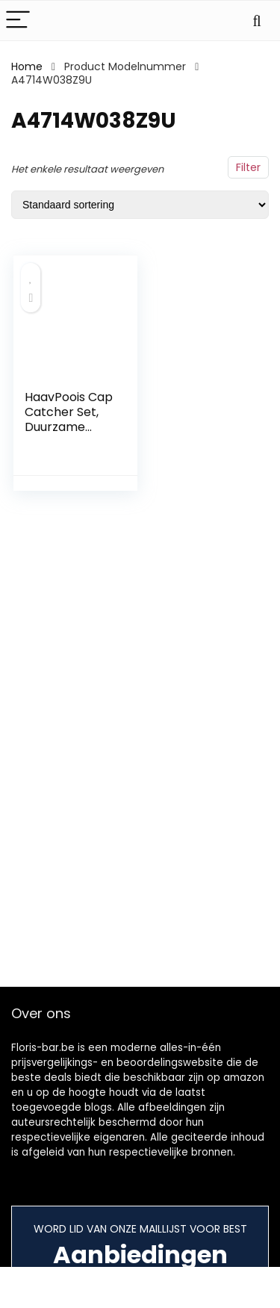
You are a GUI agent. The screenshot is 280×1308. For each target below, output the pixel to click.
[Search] (257, 20)
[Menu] (18, 20)
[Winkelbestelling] (140, 204)
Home (27, 66)
